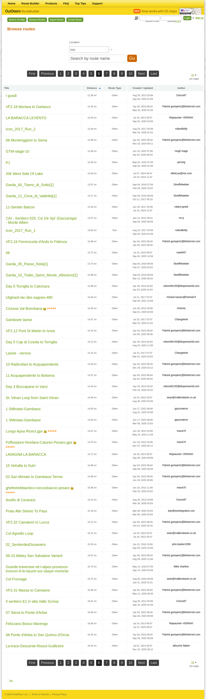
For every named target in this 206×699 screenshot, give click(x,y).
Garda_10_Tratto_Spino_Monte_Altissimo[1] (41, 275)
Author (181, 88)
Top (11, 680)
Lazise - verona (18, 353)
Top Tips (80, 3)
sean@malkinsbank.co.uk (181, 397)
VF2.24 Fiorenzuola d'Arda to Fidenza (36, 242)
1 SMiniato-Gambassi (23, 409)
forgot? (177, 21)
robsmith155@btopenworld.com (181, 285)
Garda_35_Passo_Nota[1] (27, 264)
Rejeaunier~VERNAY (181, 117)
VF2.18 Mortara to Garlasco (28, 107)
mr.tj (181, 217)
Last (154, 73)
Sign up (199, 18)
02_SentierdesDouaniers (26, 545)
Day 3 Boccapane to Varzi (27, 387)
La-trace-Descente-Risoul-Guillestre (35, 646)
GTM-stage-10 (17, 151)
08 (8, 253)
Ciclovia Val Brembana (24, 309)
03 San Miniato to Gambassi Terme (34, 477)
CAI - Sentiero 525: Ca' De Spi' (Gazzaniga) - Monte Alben (41, 220)
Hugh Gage (181, 151)
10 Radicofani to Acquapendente (32, 364)
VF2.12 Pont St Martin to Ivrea (30, 331)
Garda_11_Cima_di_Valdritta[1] (31, 196)
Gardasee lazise (19, 320)
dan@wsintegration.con (181, 510)
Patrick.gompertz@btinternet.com (181, 106)
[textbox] (89, 49)
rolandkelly (181, 128)
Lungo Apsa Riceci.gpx (24, 431)
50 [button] (194, 75)
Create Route (75, 19)
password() (174, 21)
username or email (152, 21)
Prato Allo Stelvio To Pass (26, 511)
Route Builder (30, 3)
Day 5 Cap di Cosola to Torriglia (31, 342)
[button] (111, 49)
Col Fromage (16, 579)
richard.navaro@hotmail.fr (181, 297)
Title (6, 88)
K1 (8, 162)
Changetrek (181, 319)
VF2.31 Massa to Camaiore (28, 590)
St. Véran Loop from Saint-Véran (32, 398)
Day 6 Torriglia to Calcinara (27, 286)
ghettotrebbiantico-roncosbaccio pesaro (37, 488)
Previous (47, 73)
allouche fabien (181, 645)
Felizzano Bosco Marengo (27, 624)
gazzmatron (181, 408)
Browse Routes (37, 19)
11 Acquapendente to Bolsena (30, 375)
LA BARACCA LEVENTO (26, 118)
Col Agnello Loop (19, 533)
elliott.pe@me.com (181, 173)
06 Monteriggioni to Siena (26, 140)
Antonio (181, 308)
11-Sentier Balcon (20, 207)
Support (97, 3)
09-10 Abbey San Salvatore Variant (34, 556)
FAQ (66, 3)
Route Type (114, 88)
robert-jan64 (181, 206)
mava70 (181, 430)
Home (11, 3)
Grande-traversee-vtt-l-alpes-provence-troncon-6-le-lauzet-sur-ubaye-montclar (37, 569)
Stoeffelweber (181, 184)
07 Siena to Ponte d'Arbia (26, 613)
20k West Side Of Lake (24, 174)
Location (74, 42)
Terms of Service (40, 694)
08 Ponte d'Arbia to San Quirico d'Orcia (37, 635)
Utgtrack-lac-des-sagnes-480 (29, 297)
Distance (92, 88)
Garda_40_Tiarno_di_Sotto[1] (30, 185)
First (32, 73)
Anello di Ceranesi (20, 500)
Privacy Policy (59, 694)
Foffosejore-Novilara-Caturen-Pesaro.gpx (39, 442)
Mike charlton (181, 566)
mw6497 (181, 252)
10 (130, 73)
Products (51, 3)
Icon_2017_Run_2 (20, 129)
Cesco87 (181, 95)
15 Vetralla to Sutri (20, 466)
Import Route (57, 19)
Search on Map (17, 19)
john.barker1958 (181, 544)
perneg (181, 162)
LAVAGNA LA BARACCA (26, 454)
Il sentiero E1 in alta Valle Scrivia (32, 601)
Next (141, 73)
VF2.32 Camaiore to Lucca (27, 522)
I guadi (11, 96)
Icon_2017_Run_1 (20, 230)
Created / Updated (143, 88)
